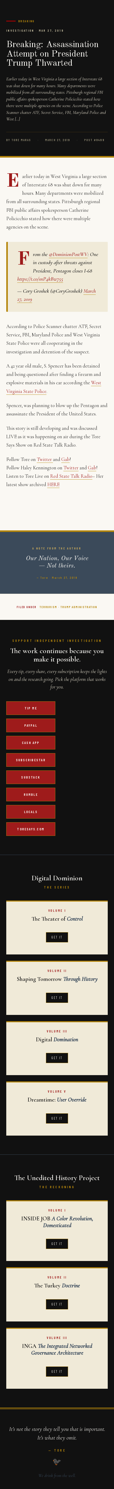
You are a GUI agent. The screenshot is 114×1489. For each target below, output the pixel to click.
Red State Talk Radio (71, 476)
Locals (31, 811)
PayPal (30, 725)
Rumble (31, 794)
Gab (65, 459)
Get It (56, 937)
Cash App (31, 742)
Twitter (45, 459)
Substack (30, 777)
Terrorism (48, 607)
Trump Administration (79, 607)
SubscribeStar (31, 760)
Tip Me (31, 708)
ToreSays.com (30, 829)
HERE (53, 484)
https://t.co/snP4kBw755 (40, 279)
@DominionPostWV (68, 254)
